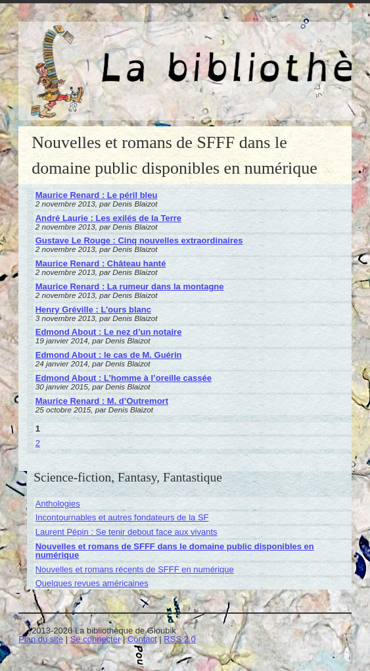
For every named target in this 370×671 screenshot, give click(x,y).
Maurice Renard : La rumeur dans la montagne (129, 286)
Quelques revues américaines (92, 583)
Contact (142, 639)
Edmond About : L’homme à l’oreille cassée (123, 378)
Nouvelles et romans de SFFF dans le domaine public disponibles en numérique (174, 550)
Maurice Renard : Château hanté (100, 263)
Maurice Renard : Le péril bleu (96, 195)
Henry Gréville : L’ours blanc (93, 309)
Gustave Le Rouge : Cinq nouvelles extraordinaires (139, 240)
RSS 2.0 (179, 639)
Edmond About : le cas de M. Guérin (108, 355)
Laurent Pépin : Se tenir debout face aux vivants (126, 532)
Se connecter (95, 639)
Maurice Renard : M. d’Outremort (101, 401)
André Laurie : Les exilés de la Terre (108, 218)
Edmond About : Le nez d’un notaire (108, 332)
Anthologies (57, 504)
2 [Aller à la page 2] (37, 443)
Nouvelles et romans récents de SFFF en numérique (134, 569)
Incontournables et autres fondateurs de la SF (122, 517)
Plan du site (40, 639)
